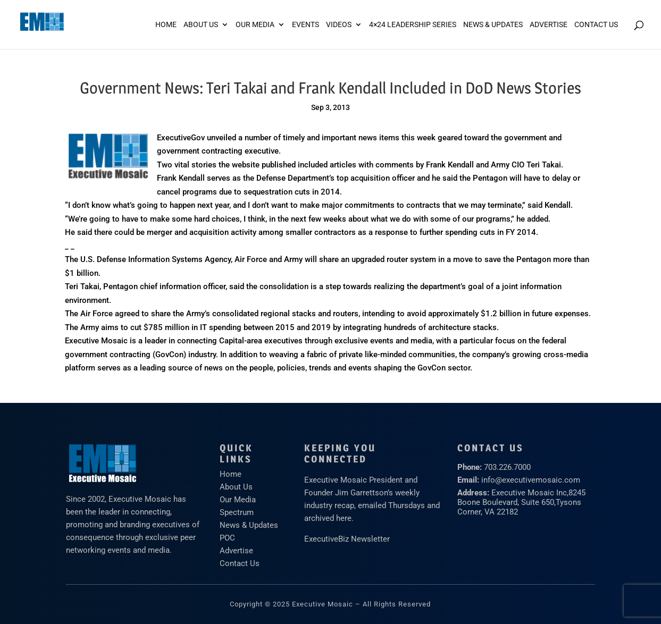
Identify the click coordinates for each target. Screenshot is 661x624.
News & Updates (493, 25)
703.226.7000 (507, 467)
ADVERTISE (548, 25)
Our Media (255, 25)
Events (305, 25)
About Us (200, 25)
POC (227, 538)
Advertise (236, 550)
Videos (339, 25)
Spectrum (237, 512)
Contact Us (596, 25)
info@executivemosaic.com (530, 480)
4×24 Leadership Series (412, 25)
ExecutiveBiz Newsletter (347, 539)
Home (166, 25)
